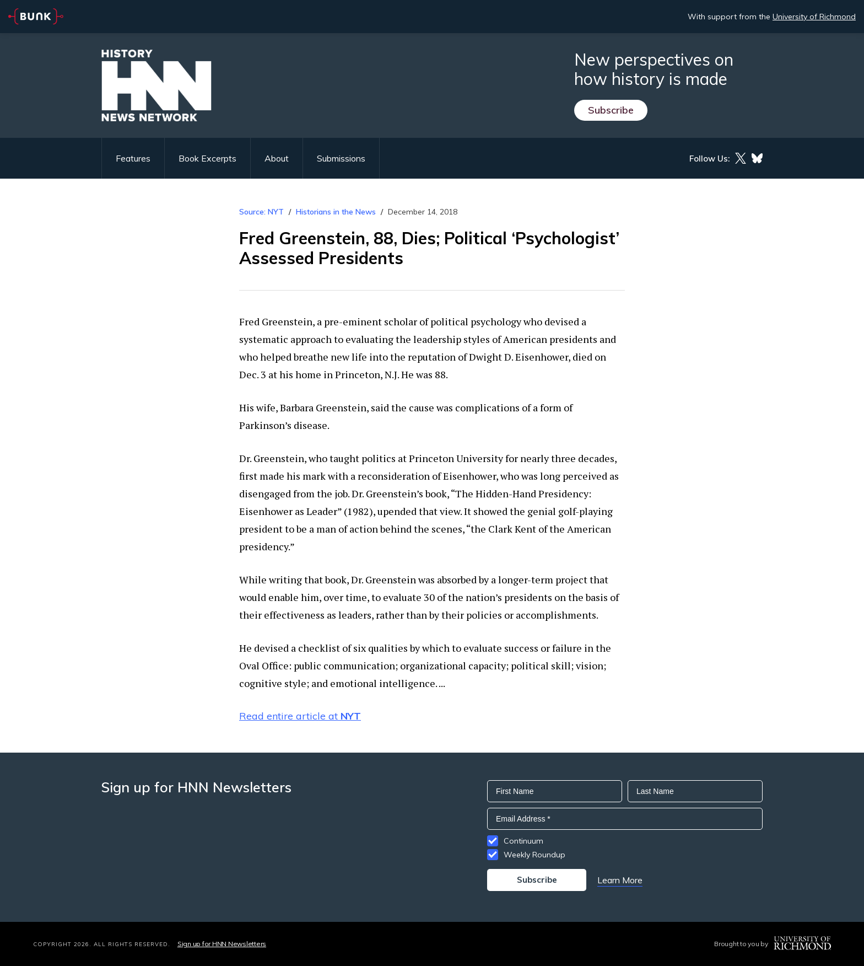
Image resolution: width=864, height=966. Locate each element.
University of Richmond (814, 17)
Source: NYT (261, 212)
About (276, 158)
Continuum (523, 841)
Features (133, 158)
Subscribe (611, 110)
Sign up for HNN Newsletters (221, 944)
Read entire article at (300, 716)
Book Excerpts (207, 158)
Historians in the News (336, 212)
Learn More (619, 880)
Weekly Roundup (534, 855)
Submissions (341, 158)
